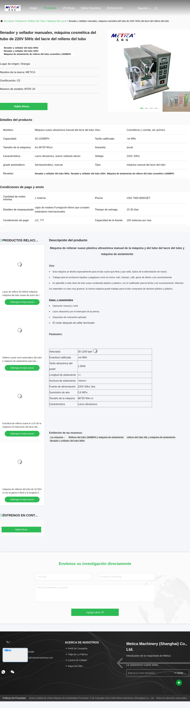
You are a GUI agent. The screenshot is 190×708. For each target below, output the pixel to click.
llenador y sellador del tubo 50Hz (67, 441)
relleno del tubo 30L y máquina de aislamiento (151, 437)
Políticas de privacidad (14, 698)
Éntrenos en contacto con (115, 9)
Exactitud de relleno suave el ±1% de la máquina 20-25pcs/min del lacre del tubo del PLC (21, 427)
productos (20, 21)
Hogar (33, 8)
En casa (8, 21)
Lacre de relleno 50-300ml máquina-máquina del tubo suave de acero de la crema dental (21, 295)
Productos (50, 8)
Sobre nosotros (91, 8)
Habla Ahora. (23, 106)
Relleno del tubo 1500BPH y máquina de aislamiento (96, 437)
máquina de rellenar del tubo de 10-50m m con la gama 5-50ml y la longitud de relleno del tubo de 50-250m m (22, 492)
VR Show (69, 8)
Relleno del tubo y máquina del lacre (47, 21)
